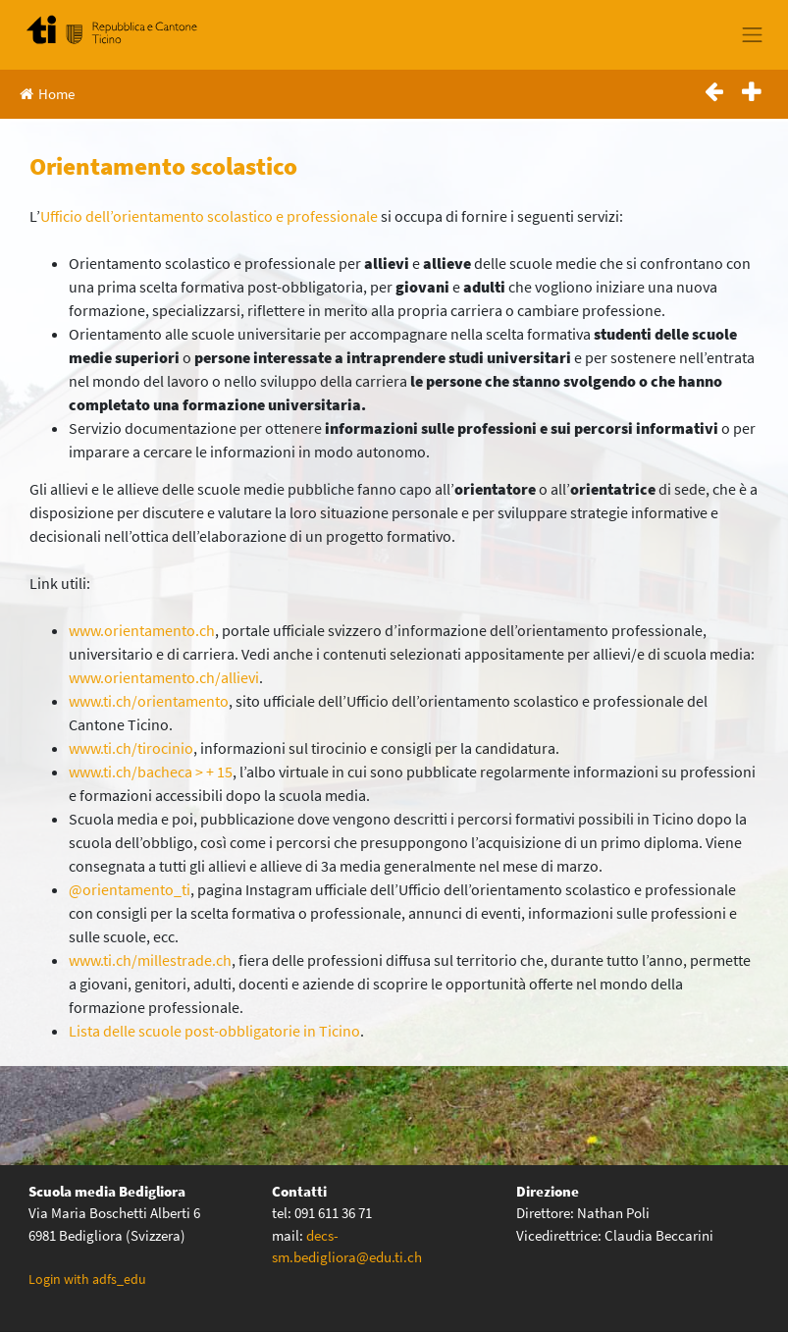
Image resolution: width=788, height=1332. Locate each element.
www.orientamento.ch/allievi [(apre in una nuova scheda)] (164, 677)
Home (47, 93)
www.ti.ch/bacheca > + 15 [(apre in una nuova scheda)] (151, 771)
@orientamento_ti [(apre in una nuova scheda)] (129, 889)
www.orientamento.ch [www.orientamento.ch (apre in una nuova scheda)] (142, 630)
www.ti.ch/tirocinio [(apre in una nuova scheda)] (131, 748)
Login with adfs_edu (87, 1279)
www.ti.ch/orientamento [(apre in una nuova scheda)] (149, 701)
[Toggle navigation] (752, 34)
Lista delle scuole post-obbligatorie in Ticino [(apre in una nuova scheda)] (214, 1030)
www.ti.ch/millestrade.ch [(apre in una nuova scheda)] (150, 960)
